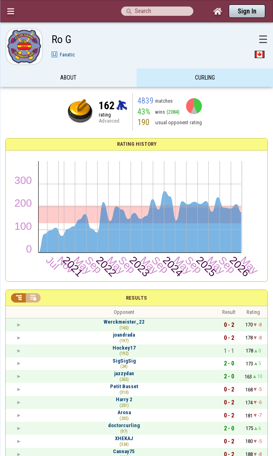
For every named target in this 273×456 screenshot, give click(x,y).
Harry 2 (124, 399)
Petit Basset (124, 386)
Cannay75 (124, 451)
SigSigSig (124, 361)
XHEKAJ (124, 438)
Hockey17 (124, 348)
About (68, 78)
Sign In (247, 11)
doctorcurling (124, 425)
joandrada (124, 335)
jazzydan (124, 373)
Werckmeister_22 (124, 322)
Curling (205, 78)
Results (136, 298)
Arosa (124, 412)
